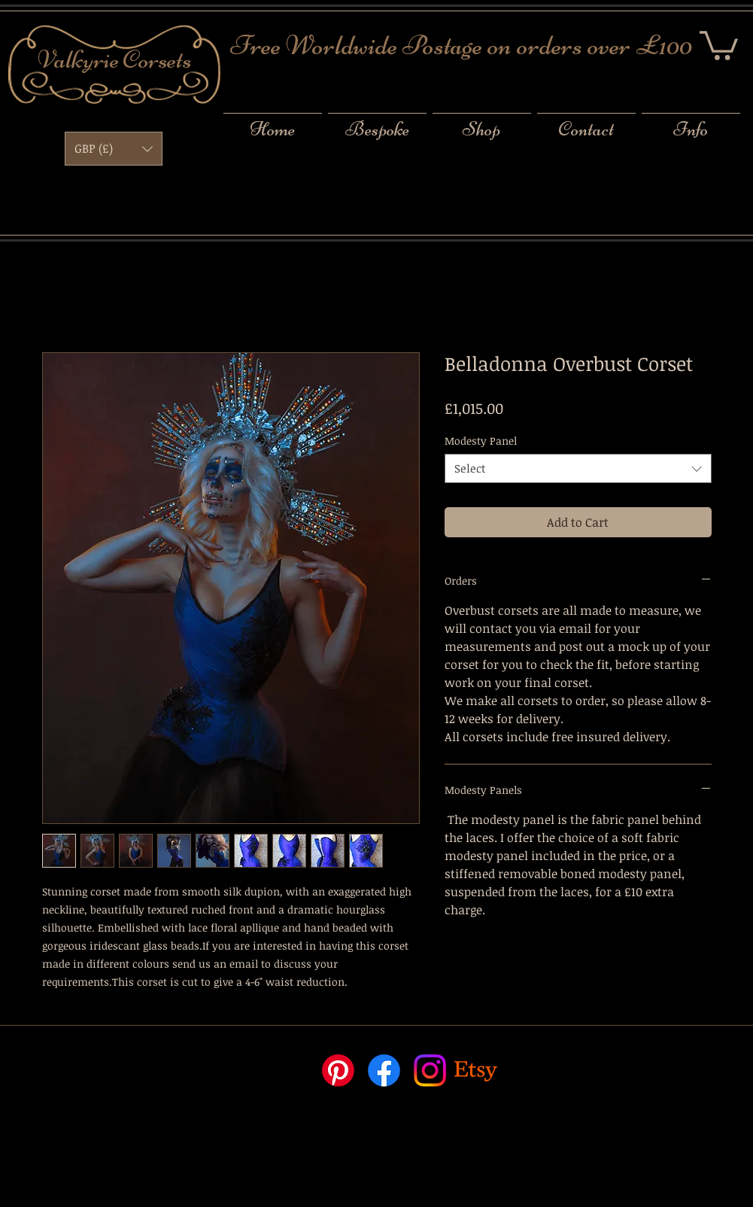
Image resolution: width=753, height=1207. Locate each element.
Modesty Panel (481, 440)
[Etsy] (475, 1070)
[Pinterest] (338, 1070)
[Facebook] (384, 1070)
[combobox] (578, 468)
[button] (719, 44)
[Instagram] (429, 1070)
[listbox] (113, 149)
